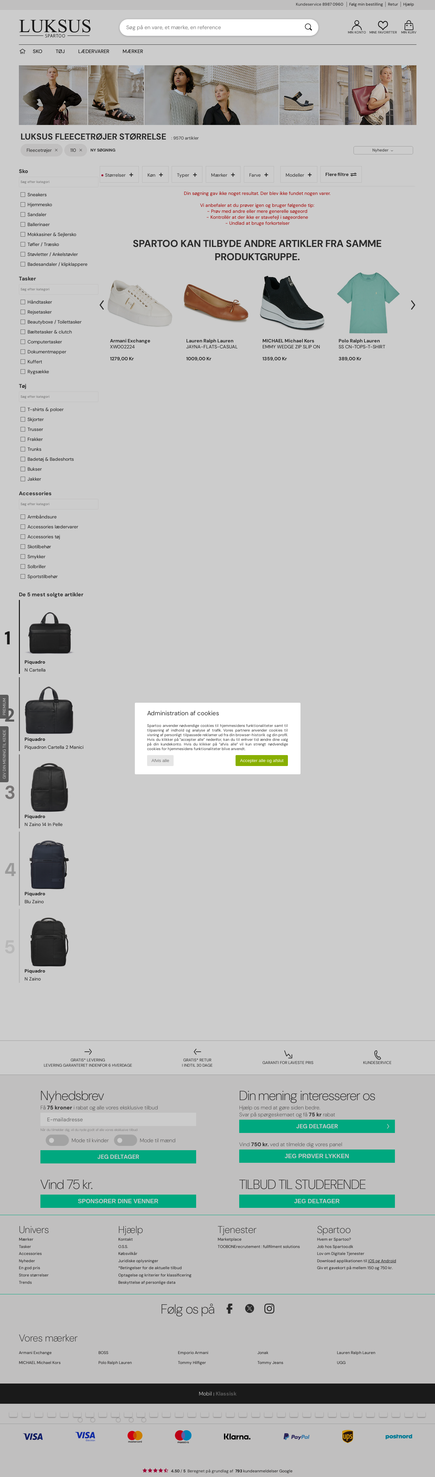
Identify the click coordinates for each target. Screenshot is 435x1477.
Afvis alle (160, 760)
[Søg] (308, 27)
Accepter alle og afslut (262, 760)
